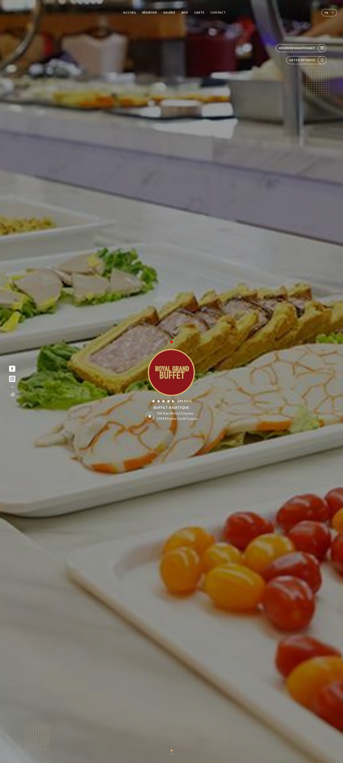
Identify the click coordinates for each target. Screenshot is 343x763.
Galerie (169, 12)
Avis (184, 12)
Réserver (149, 12)
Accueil (129, 12)
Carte (199, 12)
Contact (218, 12)
